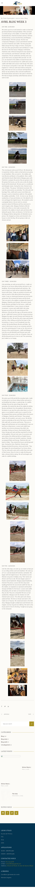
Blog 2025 (4, 739)
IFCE (2, 840)
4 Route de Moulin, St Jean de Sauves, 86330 (19, 866)
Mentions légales (6, 877)
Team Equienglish (9, 18)
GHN (2, 843)
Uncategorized (5, 745)
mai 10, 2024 (20, 18)
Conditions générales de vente (10, 874)
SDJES (3, 851)
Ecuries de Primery (6, 834)
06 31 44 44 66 (10, 862)
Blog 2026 (4, 742)
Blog (26, 18)
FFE (2, 837)
